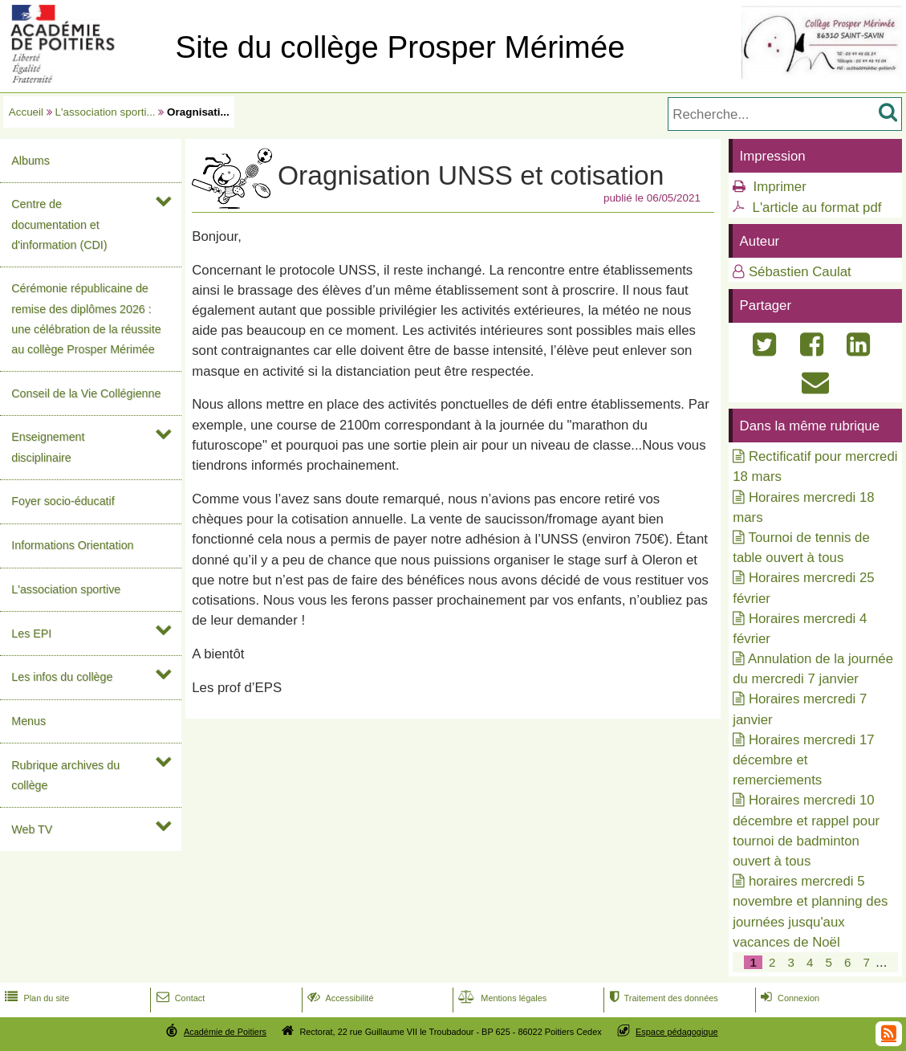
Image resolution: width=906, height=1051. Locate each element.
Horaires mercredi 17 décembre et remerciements (803, 760)
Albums (30, 160)
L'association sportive (65, 589)
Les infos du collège (61, 676)
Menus (28, 721)
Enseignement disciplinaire (47, 446)
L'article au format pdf (817, 207)
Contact (179, 998)
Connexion (788, 998)
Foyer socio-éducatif (62, 501)
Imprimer (780, 186)
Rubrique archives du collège (65, 775)
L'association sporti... (105, 112)
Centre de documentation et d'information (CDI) (59, 224)
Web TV (31, 829)
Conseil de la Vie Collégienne (85, 393)
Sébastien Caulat (800, 271)
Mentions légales (500, 998)
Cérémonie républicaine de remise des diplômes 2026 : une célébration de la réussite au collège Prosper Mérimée (85, 319)
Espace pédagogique (677, 1032)
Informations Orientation (72, 545)
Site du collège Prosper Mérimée (399, 47)
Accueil (26, 112)
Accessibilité (339, 998)
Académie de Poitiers (225, 1032)
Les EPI (31, 633)
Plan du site (35, 998)
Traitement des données (661, 998)
